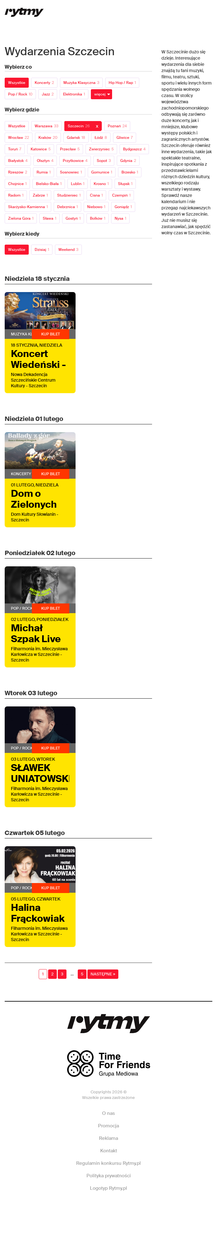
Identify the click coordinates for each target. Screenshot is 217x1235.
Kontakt (108, 1151)
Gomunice (101, 172)
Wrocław (18, 137)
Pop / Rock (20, 94)
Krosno (101, 183)
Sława (49, 218)
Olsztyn (45, 160)
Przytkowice (75, 160)
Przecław (70, 149)
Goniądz (123, 207)
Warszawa (46, 126)
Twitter (149, 1207)
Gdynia (128, 160)
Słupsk (125, 183)
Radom (15, 195)
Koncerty (44, 82)
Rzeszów (17, 172)
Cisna (96, 195)
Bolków (97, 218)
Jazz (48, 94)
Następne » (103, 974)
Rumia (44, 172)
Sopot (104, 160)
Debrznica (67, 207)
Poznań (117, 126)
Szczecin (79, 126)
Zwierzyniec (101, 149)
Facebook (67, 1207)
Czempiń (121, 195)
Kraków (47, 137)
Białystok (17, 160)
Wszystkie (16, 82)
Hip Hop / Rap (122, 82)
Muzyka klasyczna (81, 82)
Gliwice (124, 137)
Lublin (77, 183)
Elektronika (74, 94)
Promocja (108, 1126)
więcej (100, 94)
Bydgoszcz (134, 149)
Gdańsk (76, 137)
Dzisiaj (42, 249)
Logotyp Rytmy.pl (108, 1188)
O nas (108, 1113)
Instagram (107, 1207)
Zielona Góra (20, 218)
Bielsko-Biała (49, 183)
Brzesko (129, 172)
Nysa (120, 218)
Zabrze (40, 195)
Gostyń (73, 218)
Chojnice (17, 183)
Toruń (14, 149)
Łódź (101, 137)
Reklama (108, 1138)
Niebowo (96, 207)
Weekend (68, 249)
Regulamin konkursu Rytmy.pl (108, 1163)
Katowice (41, 149)
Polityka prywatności (108, 1176)
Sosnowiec (71, 172)
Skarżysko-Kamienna (28, 207)
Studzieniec (69, 195)
